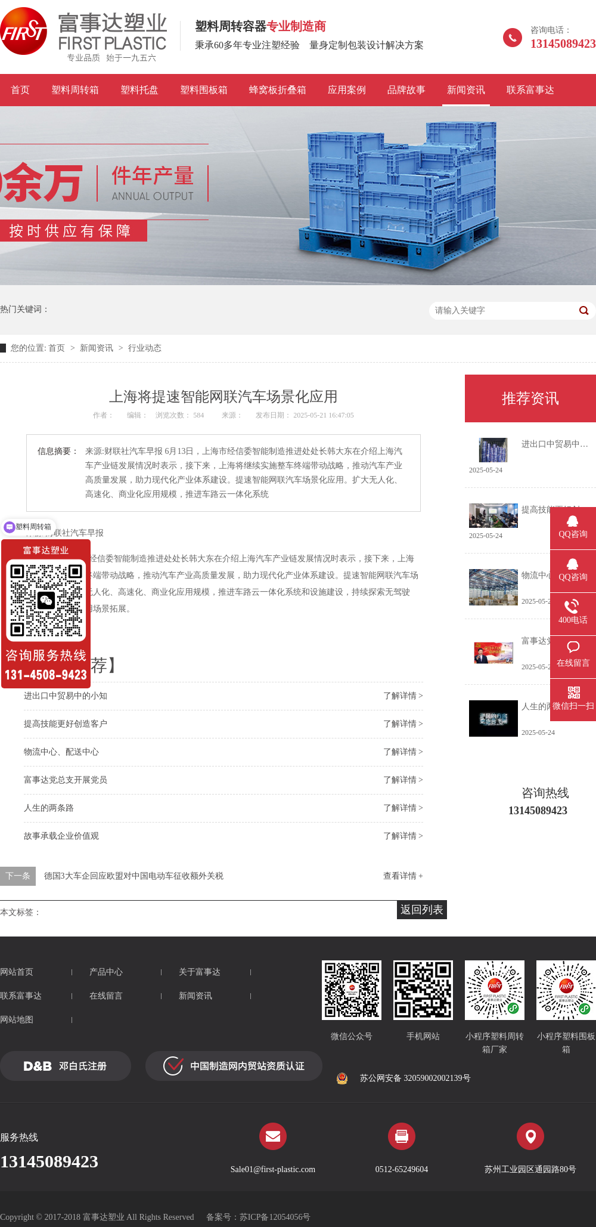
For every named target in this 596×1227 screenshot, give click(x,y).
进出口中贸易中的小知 (65, 695)
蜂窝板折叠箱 (277, 90)
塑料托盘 (139, 90)
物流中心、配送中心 (61, 751)
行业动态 (145, 348)
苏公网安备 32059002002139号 (403, 1078)
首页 (20, 90)
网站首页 (16, 972)
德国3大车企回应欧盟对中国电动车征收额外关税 (134, 875)
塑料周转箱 (75, 90)
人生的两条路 (49, 807)
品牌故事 (406, 90)
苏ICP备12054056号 (275, 1217)
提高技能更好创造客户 (65, 723)
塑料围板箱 (204, 90)
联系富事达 (530, 90)
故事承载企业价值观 (61, 836)
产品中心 (106, 972)
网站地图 (16, 1019)
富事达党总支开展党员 (65, 779)
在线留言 (106, 995)
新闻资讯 (466, 90)
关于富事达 (200, 972)
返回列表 (422, 910)
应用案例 (347, 90)
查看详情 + (403, 875)
